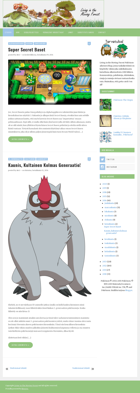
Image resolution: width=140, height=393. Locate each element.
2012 (104, 266)
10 (89, 159)
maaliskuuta (110, 247)
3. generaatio (16, 159)
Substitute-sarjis (86, 32)
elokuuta (108, 220)
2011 (104, 270)
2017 (104, 188)
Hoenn (29, 43)
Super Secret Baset (26, 49)
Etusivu (8, 32)
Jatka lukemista (20, 139)
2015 (104, 196)
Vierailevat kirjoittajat (53, 32)
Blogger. (24, 389)
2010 (104, 274)
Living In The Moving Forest (26, 386)
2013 (104, 261)
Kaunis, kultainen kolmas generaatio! (44, 165)
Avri (18, 32)
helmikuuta (110, 251)
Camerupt (42, 159)
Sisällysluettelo (31, 32)
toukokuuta (110, 243)
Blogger (128, 290)
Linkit (70, 32)
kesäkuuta (109, 239)
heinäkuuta (110, 224)
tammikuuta (110, 256)
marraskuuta (110, 207)
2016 (104, 192)
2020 (104, 184)
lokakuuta (109, 211)
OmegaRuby (40, 43)
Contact (102, 32)
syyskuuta (109, 216)
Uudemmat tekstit (18, 368)
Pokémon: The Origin (123, 100)
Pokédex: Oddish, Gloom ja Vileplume (122, 117)
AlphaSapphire (16, 43)
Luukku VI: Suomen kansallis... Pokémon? (123, 133)
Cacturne (30, 159)
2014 (104, 200)
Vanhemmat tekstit (81, 368)
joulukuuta (109, 203)
